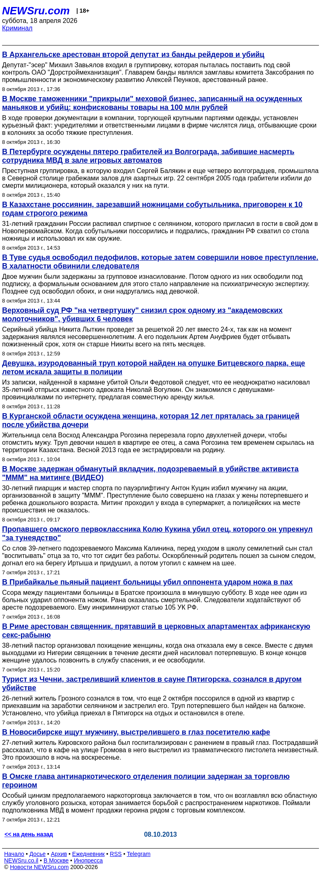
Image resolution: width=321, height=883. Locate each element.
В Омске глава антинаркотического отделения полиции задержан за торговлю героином (146, 780)
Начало (14, 854)
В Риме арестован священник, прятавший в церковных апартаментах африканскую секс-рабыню (156, 630)
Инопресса (88, 860)
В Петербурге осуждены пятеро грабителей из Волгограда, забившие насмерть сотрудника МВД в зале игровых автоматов (148, 156)
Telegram (139, 854)
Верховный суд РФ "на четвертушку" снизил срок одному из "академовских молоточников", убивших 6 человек (142, 314)
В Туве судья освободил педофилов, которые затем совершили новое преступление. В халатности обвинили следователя (160, 261)
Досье (37, 854)
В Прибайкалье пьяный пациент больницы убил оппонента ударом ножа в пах (147, 582)
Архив (59, 854)
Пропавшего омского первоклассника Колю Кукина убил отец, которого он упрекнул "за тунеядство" (157, 533)
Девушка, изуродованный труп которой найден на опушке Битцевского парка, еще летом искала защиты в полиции (153, 367)
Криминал (17, 28)
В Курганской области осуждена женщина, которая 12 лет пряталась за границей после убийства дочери (151, 420)
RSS (116, 854)
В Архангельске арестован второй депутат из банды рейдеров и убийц (133, 54)
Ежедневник (88, 854)
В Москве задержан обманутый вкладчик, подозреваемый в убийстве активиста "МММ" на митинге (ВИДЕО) (150, 473)
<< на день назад (29, 834)
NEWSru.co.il (21, 860)
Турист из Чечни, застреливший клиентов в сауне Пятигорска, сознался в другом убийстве (152, 683)
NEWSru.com (36, 11)
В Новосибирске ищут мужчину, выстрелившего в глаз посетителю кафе (136, 732)
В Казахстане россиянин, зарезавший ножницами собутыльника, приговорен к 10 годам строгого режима (152, 208)
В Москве (56, 860)
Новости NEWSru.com (39, 867)
